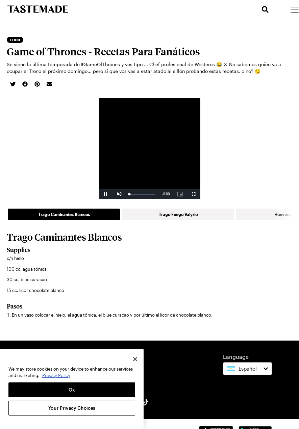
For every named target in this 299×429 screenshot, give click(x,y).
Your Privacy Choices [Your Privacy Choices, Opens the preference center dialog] (71, 408)
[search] (265, 9)
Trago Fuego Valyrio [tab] (178, 214)
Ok (72, 390)
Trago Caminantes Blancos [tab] (64, 214)
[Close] (135, 359)
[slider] (142, 194)
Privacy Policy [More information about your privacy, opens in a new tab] (56, 375)
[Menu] (294, 9)
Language (236, 356)
